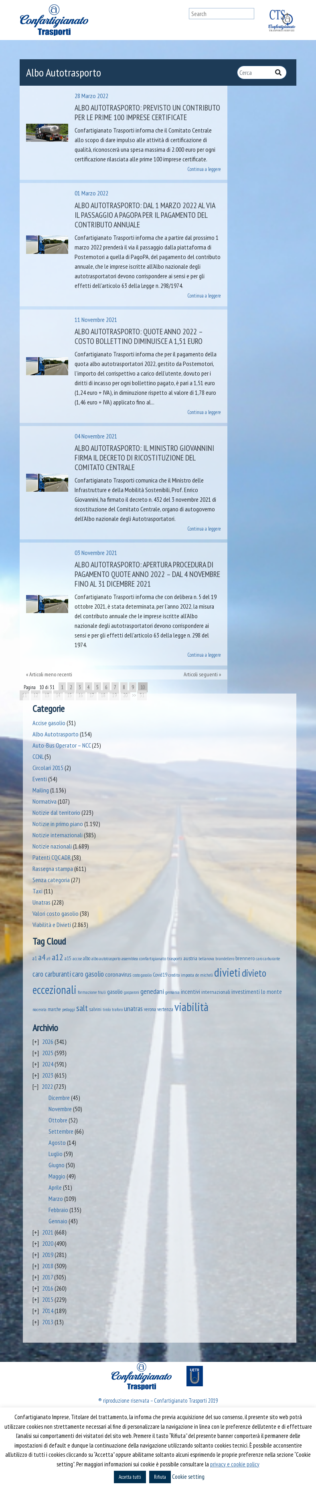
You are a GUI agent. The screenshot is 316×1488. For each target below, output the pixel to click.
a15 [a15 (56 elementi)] (68, 958)
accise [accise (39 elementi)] (77, 958)
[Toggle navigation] (181, 20)
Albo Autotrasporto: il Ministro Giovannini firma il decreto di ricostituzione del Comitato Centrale (144, 458)
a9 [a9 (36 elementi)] (49, 958)
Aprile (55, 1187)
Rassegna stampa (52, 869)
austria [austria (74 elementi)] (190, 958)
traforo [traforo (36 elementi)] (117, 1009)
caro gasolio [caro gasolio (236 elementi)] (88, 974)
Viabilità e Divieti (51, 925)
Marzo (56, 1198)
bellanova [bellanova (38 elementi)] (206, 958)
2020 (47, 1243)
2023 (47, 1075)
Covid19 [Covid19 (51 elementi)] (160, 974)
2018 (47, 1266)
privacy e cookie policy (234, 1464)
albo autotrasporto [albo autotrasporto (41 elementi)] (105, 958)
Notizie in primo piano (57, 824)
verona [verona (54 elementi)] (150, 1009)
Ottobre (58, 1120)
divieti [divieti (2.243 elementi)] (227, 972)
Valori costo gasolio (55, 913)
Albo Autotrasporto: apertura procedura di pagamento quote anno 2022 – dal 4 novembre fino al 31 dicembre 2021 (147, 574)
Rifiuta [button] (160, 1477)
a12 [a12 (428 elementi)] (57, 957)
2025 (47, 1053)
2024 (47, 1064)
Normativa (44, 801)
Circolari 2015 (47, 768)
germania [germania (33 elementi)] (172, 992)
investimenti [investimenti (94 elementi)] (245, 991)
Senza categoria (51, 880)
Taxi (37, 891)
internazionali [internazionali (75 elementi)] (215, 991)
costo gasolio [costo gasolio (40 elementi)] (142, 975)
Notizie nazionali (52, 846)
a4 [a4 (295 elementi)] (41, 957)
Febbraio (58, 1210)
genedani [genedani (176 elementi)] (152, 991)
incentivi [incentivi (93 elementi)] (190, 991)
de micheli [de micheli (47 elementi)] (204, 975)
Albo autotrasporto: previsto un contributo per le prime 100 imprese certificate (147, 113)
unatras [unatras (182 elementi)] (133, 1008)
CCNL (37, 756)
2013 (47, 1322)
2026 (47, 1042)
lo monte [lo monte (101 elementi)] (271, 991)
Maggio (57, 1176)
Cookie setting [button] (188, 1476)
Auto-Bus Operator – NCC (61, 745)
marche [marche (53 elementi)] (54, 1009)
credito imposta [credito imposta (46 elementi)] (181, 975)
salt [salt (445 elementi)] (82, 1007)
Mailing (40, 790)
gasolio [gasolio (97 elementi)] (115, 991)
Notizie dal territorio (56, 812)
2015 (47, 1299)
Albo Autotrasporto (55, 734)
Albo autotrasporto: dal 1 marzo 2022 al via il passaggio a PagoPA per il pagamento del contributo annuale (145, 215)
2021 (47, 1232)
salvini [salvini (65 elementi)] (95, 1009)
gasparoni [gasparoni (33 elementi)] (131, 992)
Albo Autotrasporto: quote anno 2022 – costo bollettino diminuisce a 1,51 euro (139, 336)
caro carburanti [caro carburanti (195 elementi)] (51, 974)
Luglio (56, 1154)
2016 (47, 1288)
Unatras (41, 902)
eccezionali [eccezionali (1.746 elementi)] (54, 989)
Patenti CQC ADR (51, 857)
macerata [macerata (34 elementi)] (39, 1009)
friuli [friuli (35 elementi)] (102, 992)
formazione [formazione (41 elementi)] (87, 992)
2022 (47, 1086)
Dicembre (59, 1098)
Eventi (39, 779)
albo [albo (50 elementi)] (86, 958)
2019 (47, 1255)
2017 (47, 1277)
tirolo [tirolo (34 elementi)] (107, 1009)
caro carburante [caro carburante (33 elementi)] (268, 958)
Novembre (60, 1109)
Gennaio (58, 1221)
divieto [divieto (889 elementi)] (254, 972)
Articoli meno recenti (50, 674)
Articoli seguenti (201, 674)
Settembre (61, 1131)
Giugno (57, 1165)
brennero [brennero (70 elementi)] (245, 958)
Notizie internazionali (57, 835)
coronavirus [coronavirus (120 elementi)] (118, 974)
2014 (47, 1311)
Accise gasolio (48, 723)
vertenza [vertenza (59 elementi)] (165, 1009)
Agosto (57, 1142)
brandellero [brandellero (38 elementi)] (224, 958)
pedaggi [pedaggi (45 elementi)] (68, 1009)
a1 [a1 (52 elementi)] (34, 958)
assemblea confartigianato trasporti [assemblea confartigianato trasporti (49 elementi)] (152, 958)
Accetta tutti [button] (130, 1477)
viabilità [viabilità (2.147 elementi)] (191, 1006)
